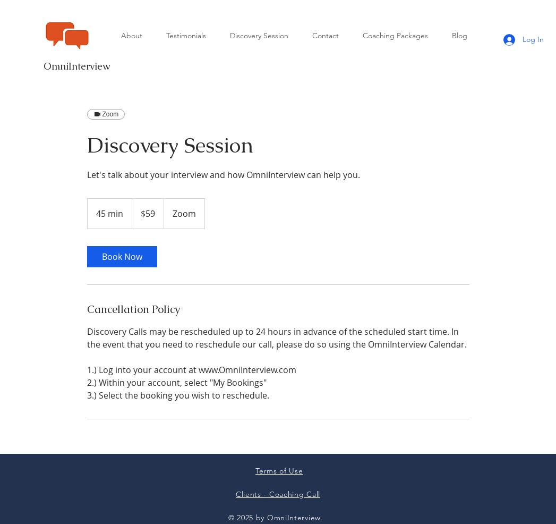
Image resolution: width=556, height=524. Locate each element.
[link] (122, 256)
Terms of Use (279, 471)
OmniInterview (77, 66)
